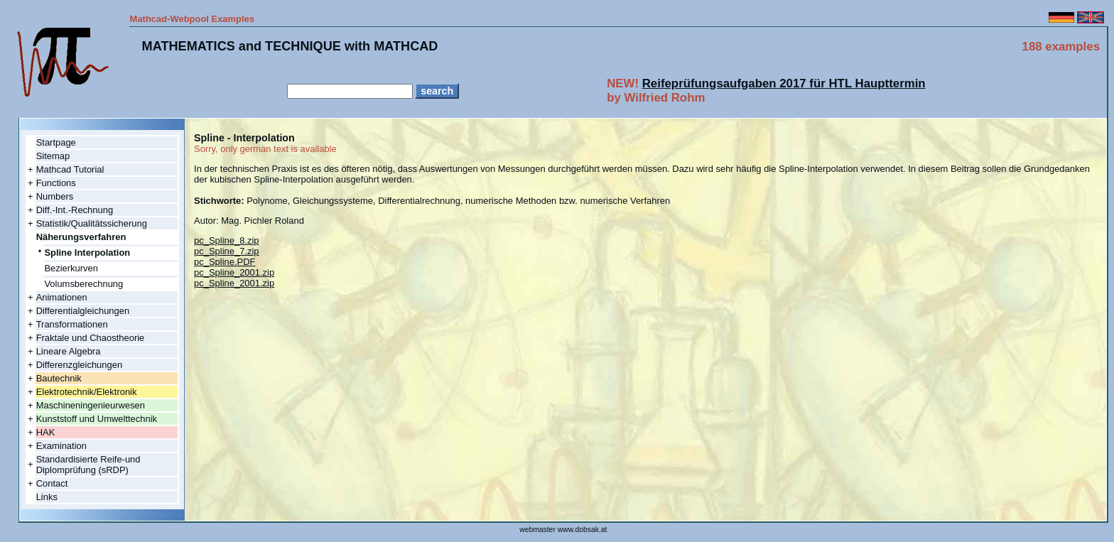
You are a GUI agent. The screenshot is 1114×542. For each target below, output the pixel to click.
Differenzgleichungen (79, 364)
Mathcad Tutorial (70, 169)
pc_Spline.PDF (224, 261)
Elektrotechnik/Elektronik (86, 391)
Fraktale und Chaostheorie (90, 337)
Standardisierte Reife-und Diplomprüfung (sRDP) (88, 464)
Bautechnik (59, 378)
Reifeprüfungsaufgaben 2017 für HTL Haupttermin (784, 83)
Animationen (61, 297)
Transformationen (72, 324)
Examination (61, 445)
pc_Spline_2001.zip (234, 272)
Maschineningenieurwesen (90, 405)
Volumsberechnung (83, 283)
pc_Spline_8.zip (226, 240)
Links (47, 497)
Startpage (56, 142)
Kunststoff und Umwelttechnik (96, 418)
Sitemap (53, 156)
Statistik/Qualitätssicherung (91, 223)
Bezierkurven (71, 268)
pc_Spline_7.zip (226, 251)
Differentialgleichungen (83, 310)
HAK (45, 432)
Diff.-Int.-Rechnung (74, 210)
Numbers (55, 196)
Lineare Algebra (68, 351)
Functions (56, 183)
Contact (52, 483)
